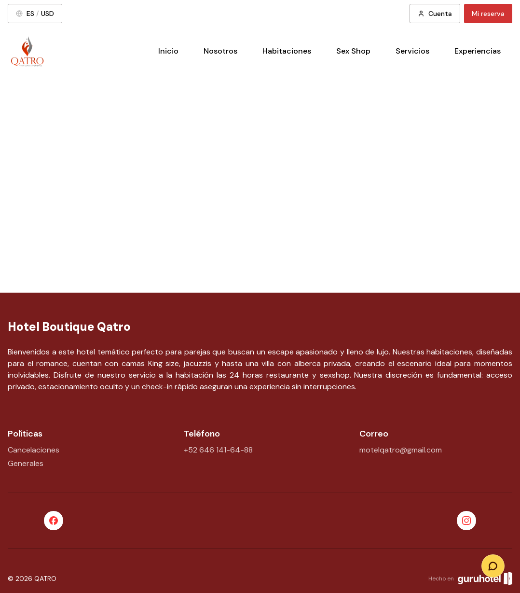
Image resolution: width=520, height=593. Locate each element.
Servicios (412, 51)
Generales (25, 463)
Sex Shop (353, 51)
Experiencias (477, 51)
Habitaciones (286, 51)
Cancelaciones (33, 450)
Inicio (168, 51)
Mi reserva (488, 13)
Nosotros (220, 51)
